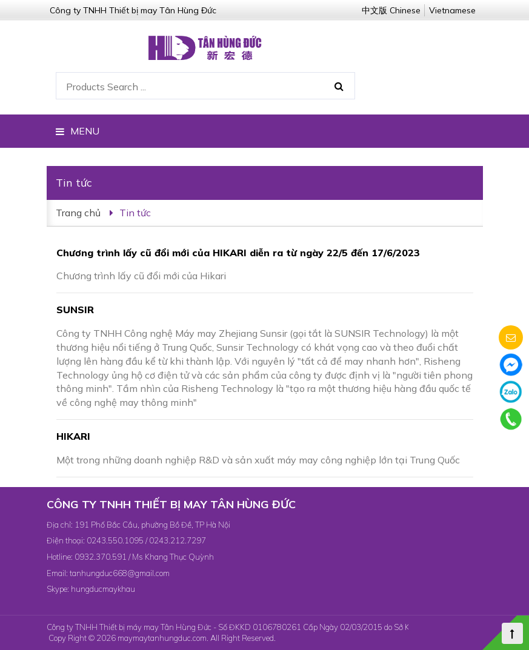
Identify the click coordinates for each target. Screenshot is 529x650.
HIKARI (73, 436)
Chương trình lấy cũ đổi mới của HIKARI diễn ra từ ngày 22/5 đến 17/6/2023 (238, 253)
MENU (77, 131)
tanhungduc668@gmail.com (120, 573)
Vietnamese (452, 10)
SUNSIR (75, 309)
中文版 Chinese (391, 10)
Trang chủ (78, 213)
